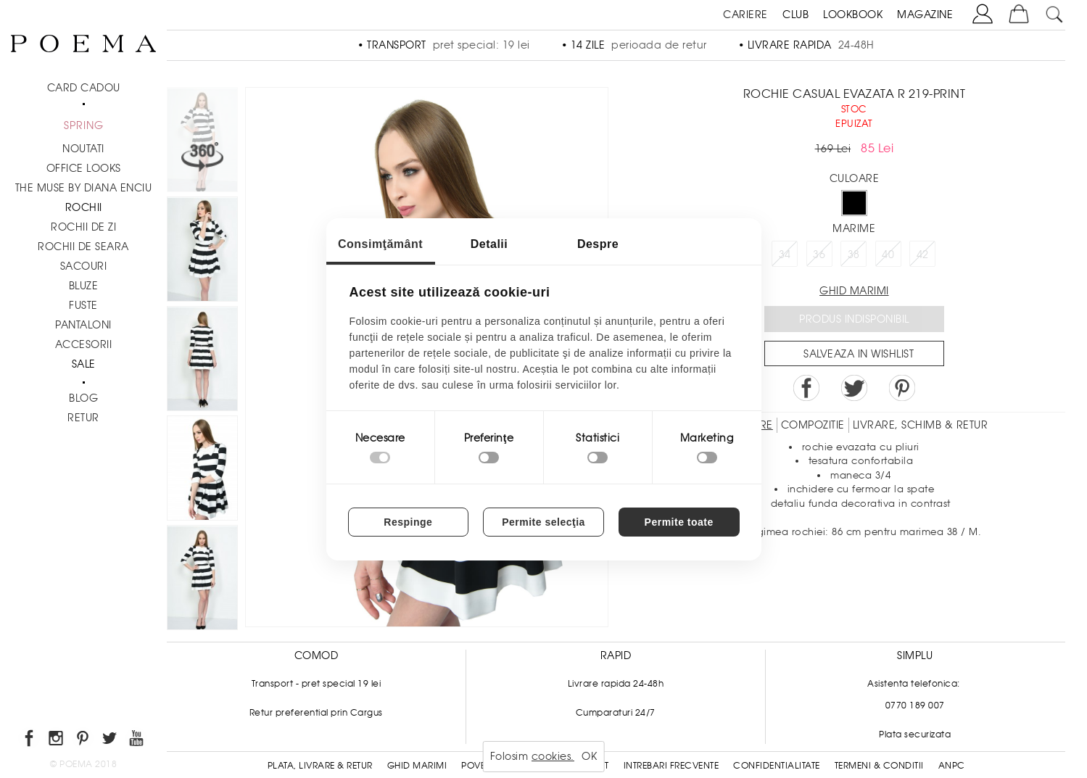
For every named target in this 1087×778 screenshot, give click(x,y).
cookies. (553, 756)
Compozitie (813, 425)
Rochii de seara (83, 246)
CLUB (795, 14)
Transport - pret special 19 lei (316, 684)
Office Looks (83, 168)
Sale (84, 364)
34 (785, 254)
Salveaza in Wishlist (858, 354)
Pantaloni (83, 325)
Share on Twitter (854, 388)
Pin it (902, 388)
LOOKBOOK (853, 14)
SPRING (84, 125)
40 (888, 254)
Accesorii (83, 344)
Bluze (84, 285)
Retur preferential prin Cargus (316, 713)
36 (819, 254)
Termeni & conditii (879, 766)
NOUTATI (83, 148)
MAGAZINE (925, 14)
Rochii (83, 207)
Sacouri (83, 266)
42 (923, 254)
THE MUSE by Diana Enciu (83, 188)
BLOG (83, 398)
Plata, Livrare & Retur (320, 766)
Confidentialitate (776, 766)
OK (589, 756)
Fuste (83, 305)
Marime (853, 228)
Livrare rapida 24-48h (616, 684)
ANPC (951, 766)
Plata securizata (915, 734)
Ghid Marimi (417, 766)
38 (854, 254)
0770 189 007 (915, 705)
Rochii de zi (83, 227)
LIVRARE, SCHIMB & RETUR (920, 425)
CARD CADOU (83, 88)
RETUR (83, 417)
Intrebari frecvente (671, 766)
